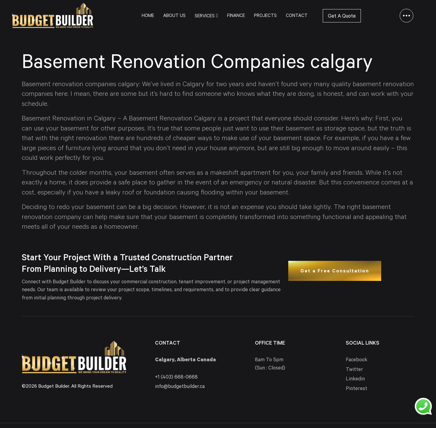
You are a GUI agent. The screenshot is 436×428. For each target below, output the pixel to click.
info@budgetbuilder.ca (180, 387)
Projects (265, 16)
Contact (297, 16)
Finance (236, 16)
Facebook (356, 360)
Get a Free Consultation (334, 271)
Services (206, 16)
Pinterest (356, 389)
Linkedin (355, 380)
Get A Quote (342, 17)
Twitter (354, 370)
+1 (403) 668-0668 (176, 378)
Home (148, 16)
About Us (174, 16)
